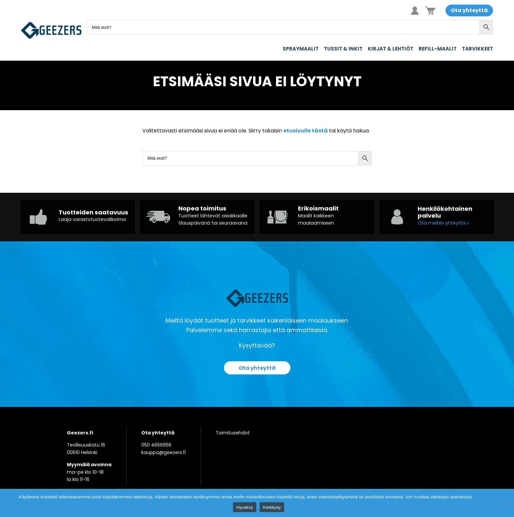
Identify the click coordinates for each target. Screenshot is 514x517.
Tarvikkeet (477, 48)
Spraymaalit (301, 48)
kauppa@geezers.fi (163, 452)
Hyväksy (244, 507)
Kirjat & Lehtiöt (390, 48)
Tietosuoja (484, 496)
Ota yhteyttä (469, 10)
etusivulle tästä (305, 130)
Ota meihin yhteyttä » (443, 223)
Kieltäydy (272, 507)
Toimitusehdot (233, 432)
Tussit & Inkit (343, 48)
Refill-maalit (438, 48)
